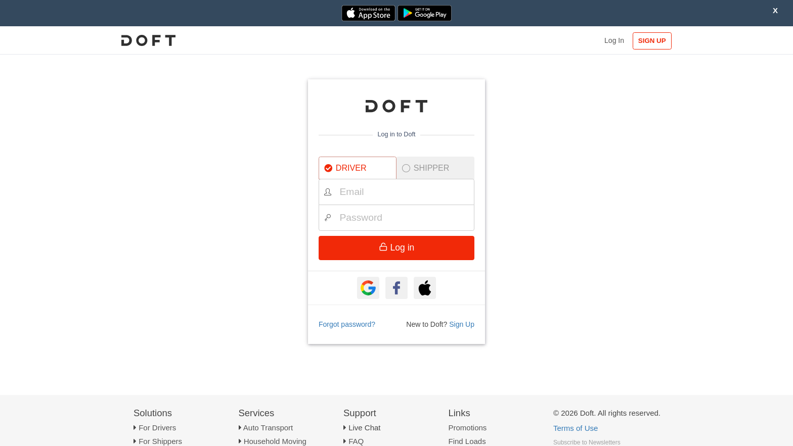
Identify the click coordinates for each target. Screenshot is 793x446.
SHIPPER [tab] (426, 167)
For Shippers (160, 441)
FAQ (356, 441)
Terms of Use (575, 428)
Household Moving (275, 441)
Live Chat (364, 427)
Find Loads (467, 441)
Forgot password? (347, 324)
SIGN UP (652, 40)
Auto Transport (268, 427)
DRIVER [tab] (345, 167)
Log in (397, 247)
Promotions (468, 427)
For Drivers (157, 427)
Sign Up (461, 324)
